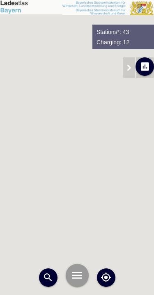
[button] (131, 216)
